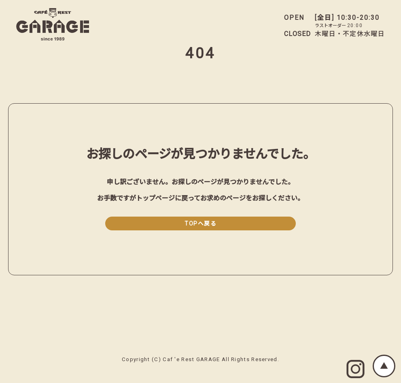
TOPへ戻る (200, 223)
